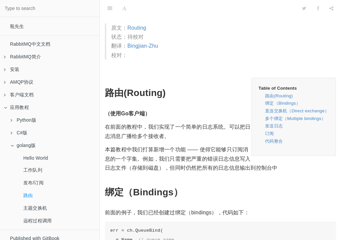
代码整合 (274, 141)
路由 (28, 195)
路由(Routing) (279, 95)
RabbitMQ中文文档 (30, 44)
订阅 (269, 133)
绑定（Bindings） (282, 103)
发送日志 (274, 125)
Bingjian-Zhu (143, 46)
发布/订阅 (33, 182)
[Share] (331, 8)
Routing (137, 28)
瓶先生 (17, 26)
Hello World (35, 158)
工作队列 (32, 170)
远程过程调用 (37, 220)
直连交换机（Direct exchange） (297, 110)
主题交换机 (35, 208)
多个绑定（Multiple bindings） (295, 118)
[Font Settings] (124, 8)
